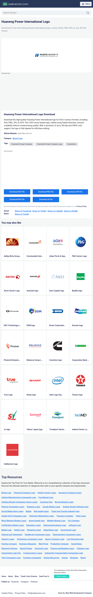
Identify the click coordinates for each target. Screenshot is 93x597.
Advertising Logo (50, 530)
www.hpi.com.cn (24, 133)
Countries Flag (46, 502)
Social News (76, 544)
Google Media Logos (51, 507)
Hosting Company (9, 544)
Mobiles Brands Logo (56, 521)
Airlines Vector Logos (47, 493)
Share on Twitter (39, 211)
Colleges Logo (83, 548)
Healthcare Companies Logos (37, 534)
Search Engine (26, 548)
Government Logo (68, 530)
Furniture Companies (32, 558)
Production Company (60, 544)
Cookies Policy (7, 593)
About (10, 576)
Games (65, 558)
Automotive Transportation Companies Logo (64, 553)
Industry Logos (7, 539)
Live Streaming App (75, 539)
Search (89, 13)
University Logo (41, 548)
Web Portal (43, 544)
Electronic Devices (9, 548)
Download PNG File (46, 192)
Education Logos (33, 525)
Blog (16, 576)
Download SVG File (17, 192)
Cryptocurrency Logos (32, 553)
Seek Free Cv (44, 576)
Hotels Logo (19, 530)
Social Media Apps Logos (12, 511)
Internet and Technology (11, 534)
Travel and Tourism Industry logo (65, 511)
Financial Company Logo (24, 493)
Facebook (15, 582)
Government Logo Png (11, 553)
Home (3, 576)
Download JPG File (74, 192)
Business (74, 558)
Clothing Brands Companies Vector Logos (19, 502)
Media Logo (6, 530)
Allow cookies (62, 576)
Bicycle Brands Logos (64, 502)
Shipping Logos (33, 507)
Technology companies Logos (30, 539)
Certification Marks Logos (12, 525)
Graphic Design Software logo (76, 507)
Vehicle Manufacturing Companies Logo (18, 497)
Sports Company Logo (54, 539)
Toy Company (74, 521)
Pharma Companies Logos (12, 507)
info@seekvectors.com (36, 593)
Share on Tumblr (22, 214)
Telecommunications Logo (54, 525)
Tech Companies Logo (11, 558)
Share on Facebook (23, 211)
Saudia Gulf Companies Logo (14, 516)
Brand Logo (18, 138)
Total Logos (81, 516)
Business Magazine (27, 544)
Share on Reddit (71, 211)
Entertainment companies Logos (67, 534)
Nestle (28, 511)
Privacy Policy (20, 593)
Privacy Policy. (81, 206)
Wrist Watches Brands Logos (13, 521)
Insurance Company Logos (69, 493)
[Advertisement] (46, 92)
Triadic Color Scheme (28, 576)
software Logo (75, 525)
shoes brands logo (37, 521)
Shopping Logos (34, 530)
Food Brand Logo (46, 497)
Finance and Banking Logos (62, 548)
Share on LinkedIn (55, 211)
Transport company (64, 516)
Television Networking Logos (41, 516)
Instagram (25, 582)
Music (83, 558)
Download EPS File (17, 199)
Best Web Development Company (79, 593)
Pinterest (34, 582)
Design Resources (51, 558)
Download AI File (46, 199)
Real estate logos (41, 511)
